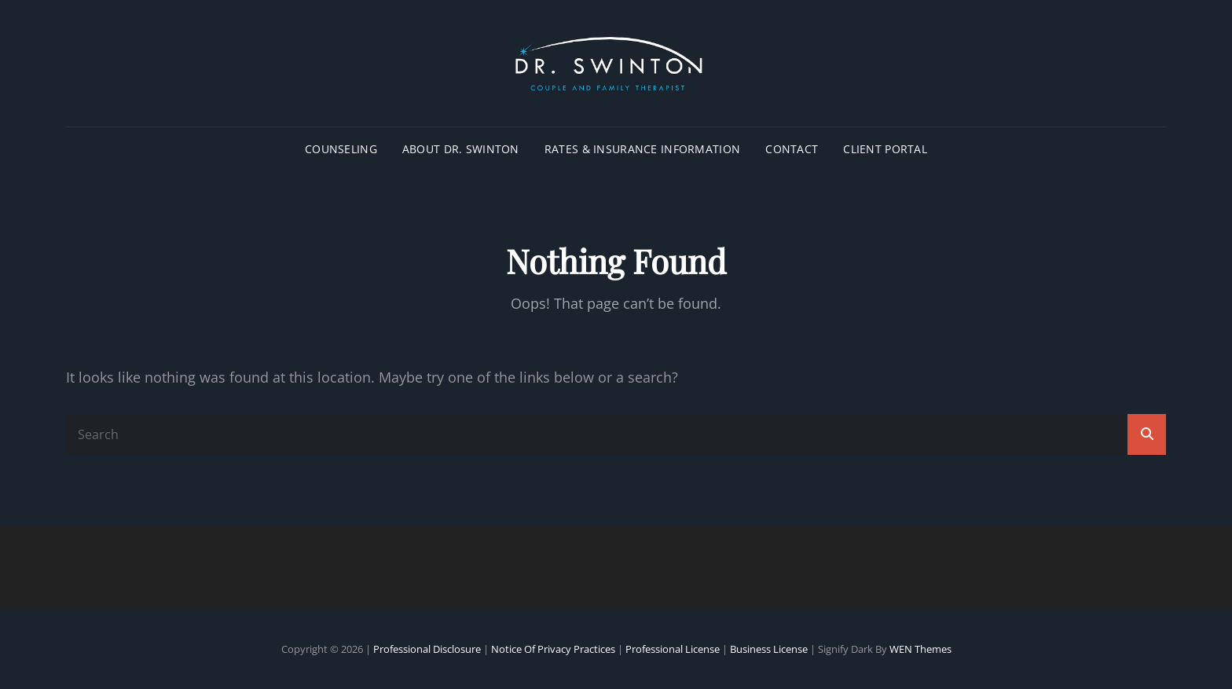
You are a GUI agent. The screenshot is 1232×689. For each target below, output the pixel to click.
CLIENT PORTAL (885, 148)
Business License (769, 649)
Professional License (672, 649)
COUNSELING (341, 148)
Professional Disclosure (427, 649)
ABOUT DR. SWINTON (460, 148)
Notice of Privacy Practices (553, 649)
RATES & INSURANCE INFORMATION (642, 148)
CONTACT (791, 148)
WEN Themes (920, 649)
